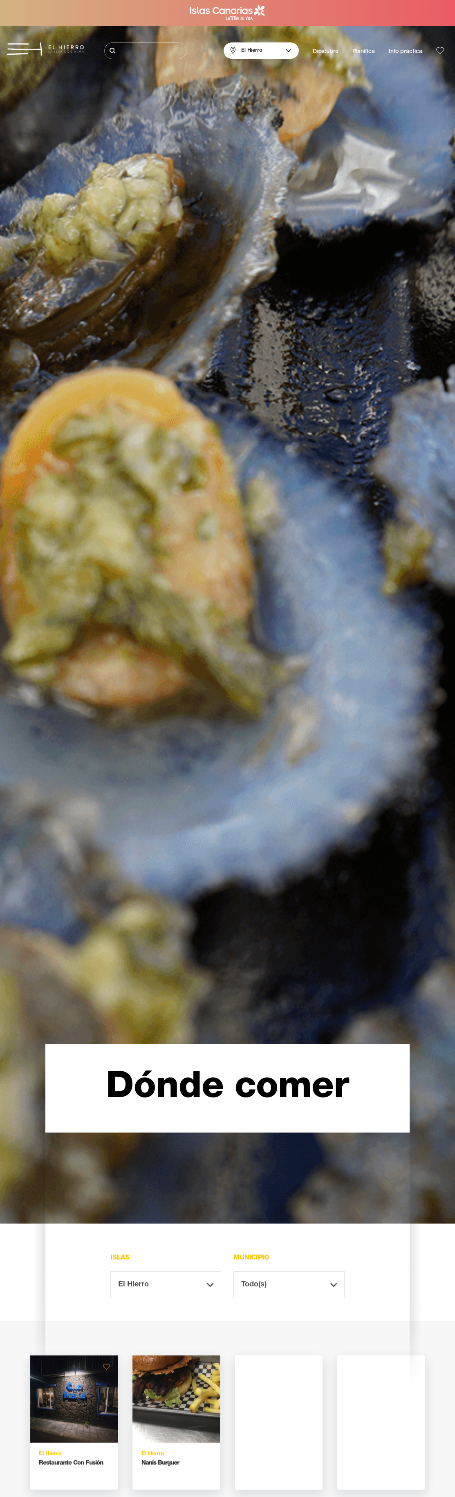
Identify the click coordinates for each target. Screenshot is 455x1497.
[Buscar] (145, 50)
